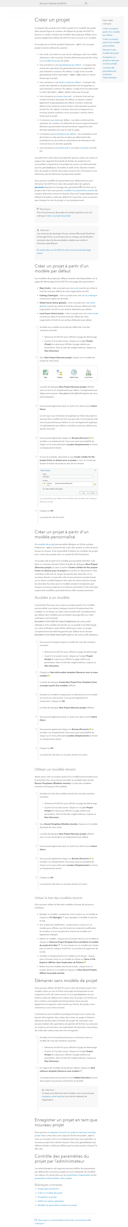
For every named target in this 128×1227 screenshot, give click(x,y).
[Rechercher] (86, 3)
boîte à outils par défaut (70, 82)
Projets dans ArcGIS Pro (48, 1187)
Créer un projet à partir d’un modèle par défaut (111, 31)
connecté (84, 147)
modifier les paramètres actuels (79, 190)
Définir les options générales (51, 1200)
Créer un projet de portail (58, 215)
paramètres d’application (79, 1173)
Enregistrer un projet (47, 1196)
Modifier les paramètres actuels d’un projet (57, 1204)
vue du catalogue (89, 295)
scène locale (92, 313)
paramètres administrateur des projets (53, 1177)
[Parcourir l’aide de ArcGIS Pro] (61, 3)
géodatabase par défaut (70, 64)
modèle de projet (52, 60)
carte (76, 288)
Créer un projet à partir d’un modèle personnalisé (111, 42)
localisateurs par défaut (65, 134)
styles (57, 120)
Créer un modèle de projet (50, 1191)
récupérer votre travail (52, 1095)
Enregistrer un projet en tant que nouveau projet (111, 60)
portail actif (63, 147)
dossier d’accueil (63, 96)
